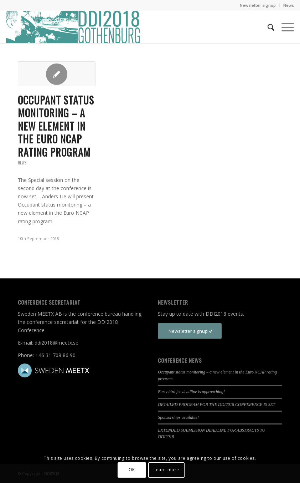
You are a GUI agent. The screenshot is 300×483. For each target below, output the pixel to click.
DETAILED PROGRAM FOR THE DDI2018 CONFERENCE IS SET (216, 404)
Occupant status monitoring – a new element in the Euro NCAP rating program (56, 126)
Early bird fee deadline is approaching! (191, 391)
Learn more (166, 470)
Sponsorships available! (178, 417)
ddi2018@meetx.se (56, 342)
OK (132, 470)
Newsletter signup (258, 5)
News (288, 5)
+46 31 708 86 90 (55, 355)
